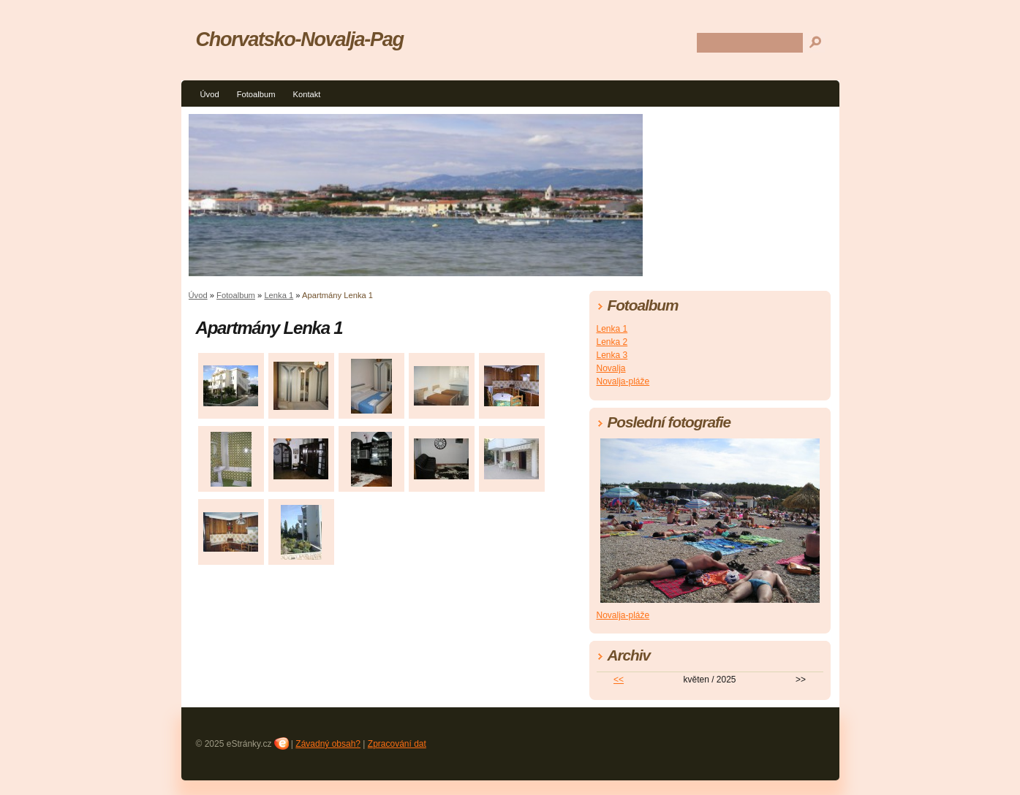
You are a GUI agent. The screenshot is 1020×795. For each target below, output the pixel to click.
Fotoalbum (256, 94)
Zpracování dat (397, 744)
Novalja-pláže (623, 381)
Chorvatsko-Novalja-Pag (300, 39)
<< (618, 679)
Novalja (611, 368)
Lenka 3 (612, 355)
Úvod (209, 94)
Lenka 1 (278, 295)
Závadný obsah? (327, 744)
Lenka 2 (612, 342)
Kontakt (306, 94)
